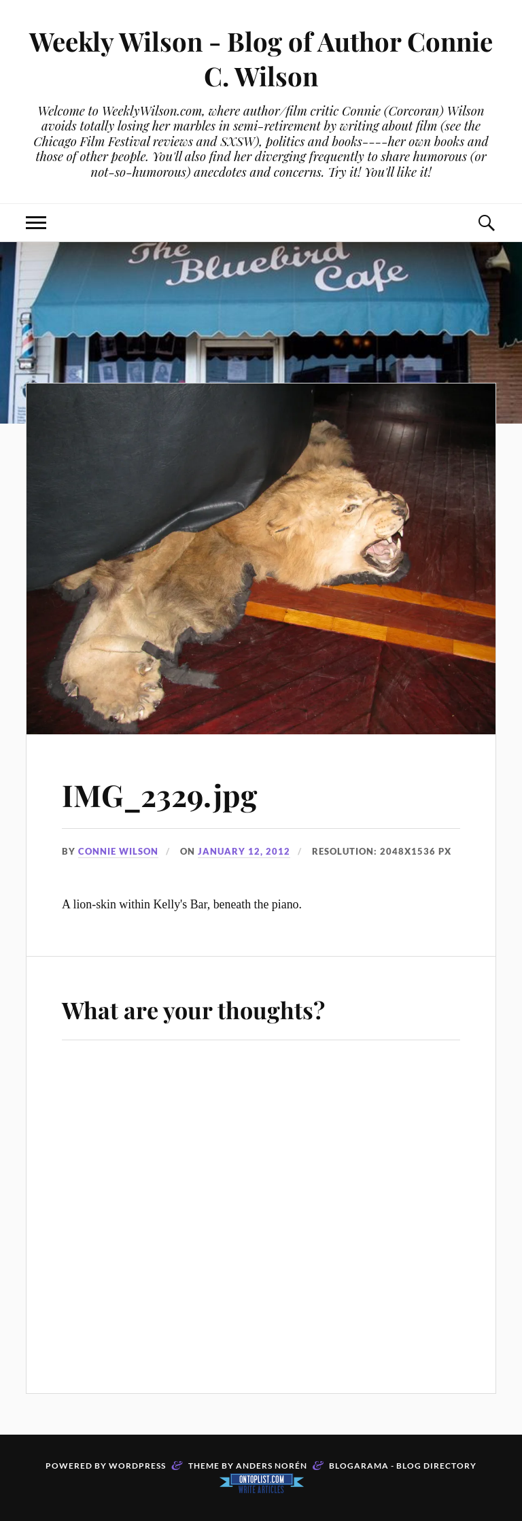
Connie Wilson (118, 851)
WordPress (137, 1465)
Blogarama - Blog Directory (402, 1465)
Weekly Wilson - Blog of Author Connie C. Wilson (261, 58)
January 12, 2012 (244, 851)
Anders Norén (271, 1465)
